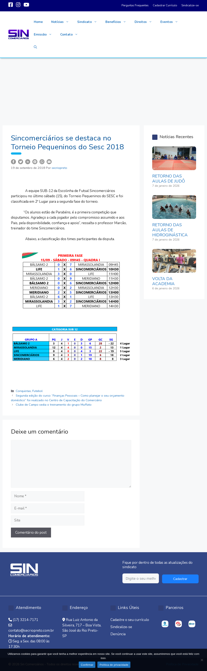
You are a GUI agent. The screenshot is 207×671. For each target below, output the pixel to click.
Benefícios (117, 22)
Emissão (45, 34)
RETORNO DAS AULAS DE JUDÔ (168, 178)
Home (38, 22)
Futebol (37, 391)
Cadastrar (180, 579)
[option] (165, 624)
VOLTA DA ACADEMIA (163, 281)
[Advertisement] (103, 89)
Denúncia (118, 634)
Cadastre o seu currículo (129, 619)
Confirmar (87, 664)
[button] (35, 47)
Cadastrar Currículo (165, 5)
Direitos (145, 22)
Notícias (62, 22)
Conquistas (23, 391)
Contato (71, 34)
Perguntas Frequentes (135, 5)
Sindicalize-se (190, 5)
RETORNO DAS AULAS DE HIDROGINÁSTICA (170, 230)
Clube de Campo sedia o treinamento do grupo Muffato (54, 404)
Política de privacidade (114, 664)
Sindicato (89, 22)
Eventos (171, 22)
